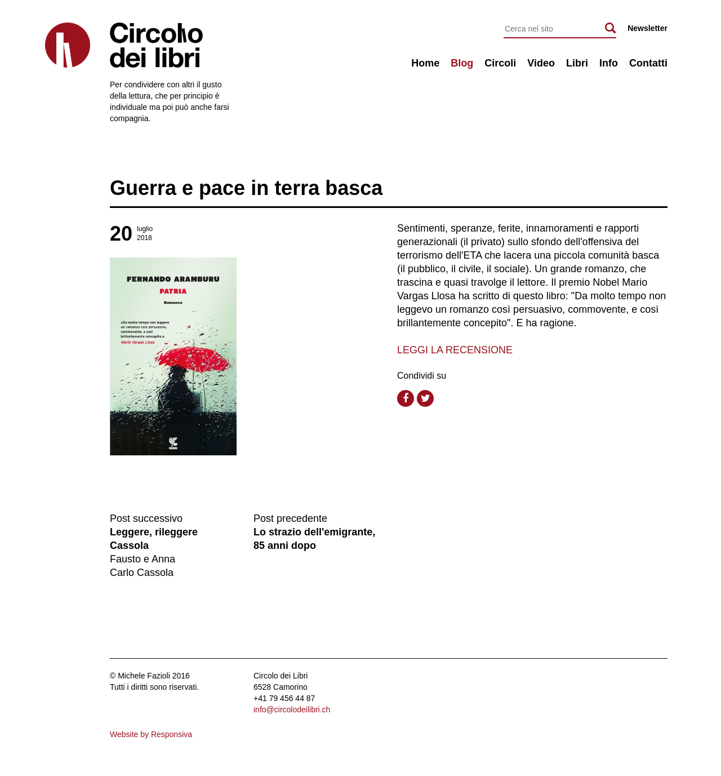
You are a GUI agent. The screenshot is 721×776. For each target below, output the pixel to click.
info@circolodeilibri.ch (291, 709)
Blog (462, 63)
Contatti (648, 63)
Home (425, 63)
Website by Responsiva (151, 734)
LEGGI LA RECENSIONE (455, 350)
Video (541, 63)
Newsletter (647, 28)
